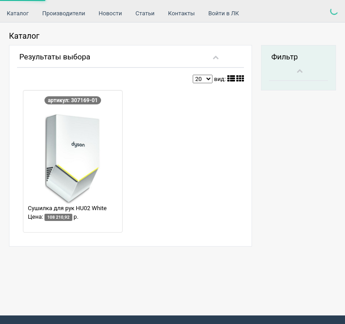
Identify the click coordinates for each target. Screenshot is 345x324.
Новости (110, 13)
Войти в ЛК (223, 13)
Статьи (145, 13)
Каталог (18, 13)
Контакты (181, 13)
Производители (63, 13)
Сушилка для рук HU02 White (67, 208)
